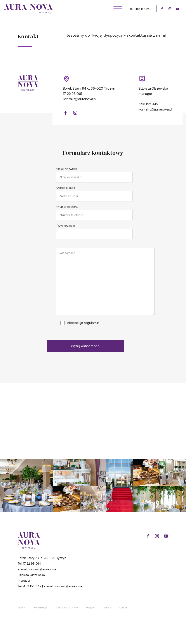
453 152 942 (143, 9)
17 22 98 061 (72, 93)
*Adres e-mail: (65, 188)
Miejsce (90, 607)
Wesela (22, 607)
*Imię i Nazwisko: (67, 169)
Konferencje (40, 607)
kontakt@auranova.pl (79, 99)
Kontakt (123, 607)
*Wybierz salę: (65, 226)
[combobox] (94, 234)
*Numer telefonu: (67, 207)
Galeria (107, 607)
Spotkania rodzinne (66, 607)
